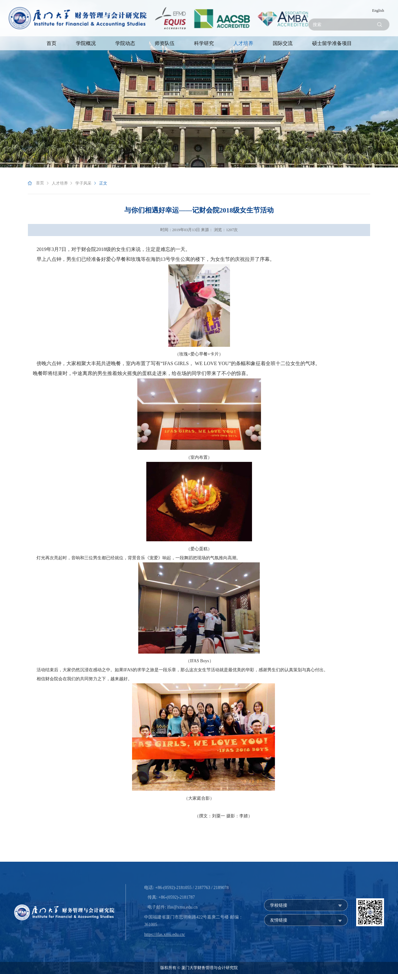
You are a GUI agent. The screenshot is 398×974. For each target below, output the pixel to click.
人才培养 (243, 43)
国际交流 (283, 43)
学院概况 (86, 43)
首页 (51, 43)
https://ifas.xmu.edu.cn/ (164, 934)
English (378, 10)
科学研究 (204, 43)
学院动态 (125, 43)
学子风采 (83, 183)
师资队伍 (165, 43)
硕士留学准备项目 (332, 43)
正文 (103, 183)
